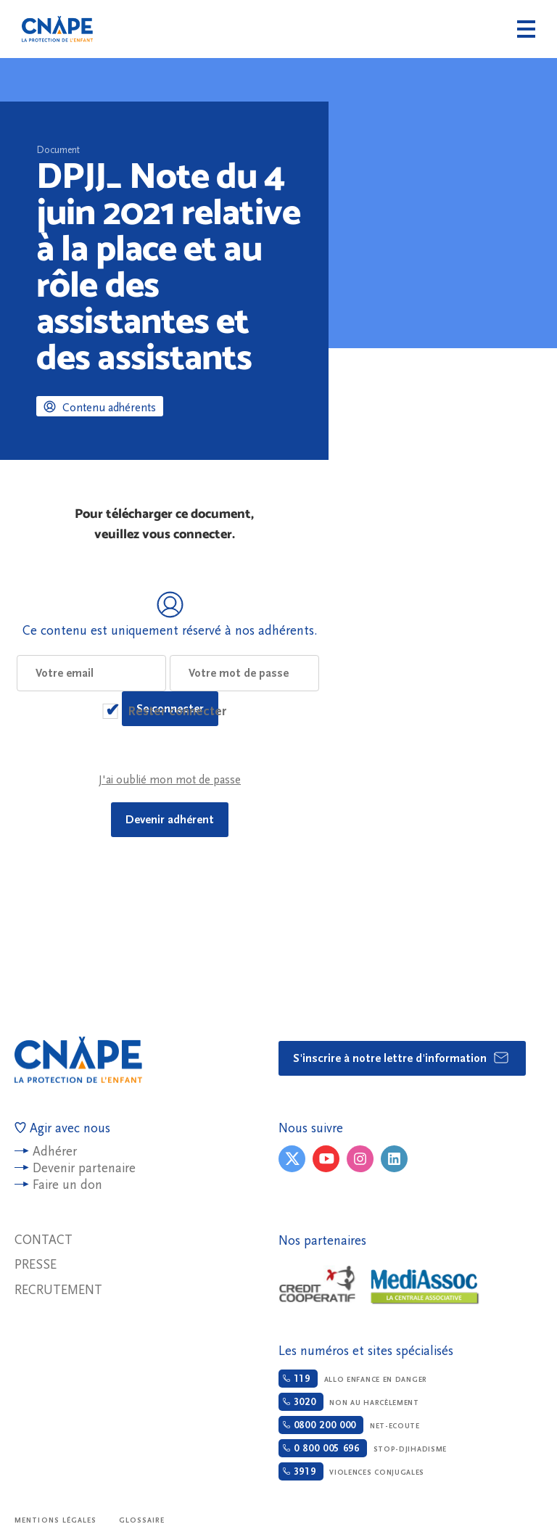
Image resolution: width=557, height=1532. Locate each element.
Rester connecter (177, 711)
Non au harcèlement (348, 1402)
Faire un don (67, 1185)
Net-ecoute (349, 1425)
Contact (44, 1240)
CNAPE (57, 29)
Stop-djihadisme (362, 1448)
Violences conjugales (351, 1471)
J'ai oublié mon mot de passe (170, 779)
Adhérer (55, 1151)
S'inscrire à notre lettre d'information (401, 1057)
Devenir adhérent (169, 819)
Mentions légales (56, 1520)
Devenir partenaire (84, 1168)
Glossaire (142, 1520)
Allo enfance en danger (352, 1379)
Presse (36, 1264)
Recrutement (58, 1290)
